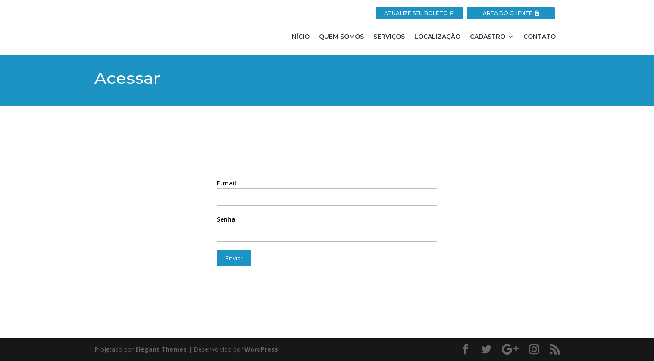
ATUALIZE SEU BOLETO (416, 13)
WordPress (261, 349)
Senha (226, 219)
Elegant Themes (161, 349)
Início (300, 37)
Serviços (389, 37)
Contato (539, 37)
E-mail (226, 183)
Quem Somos (341, 37)
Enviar (234, 258)
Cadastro (487, 37)
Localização (437, 37)
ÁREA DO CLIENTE (507, 13)
